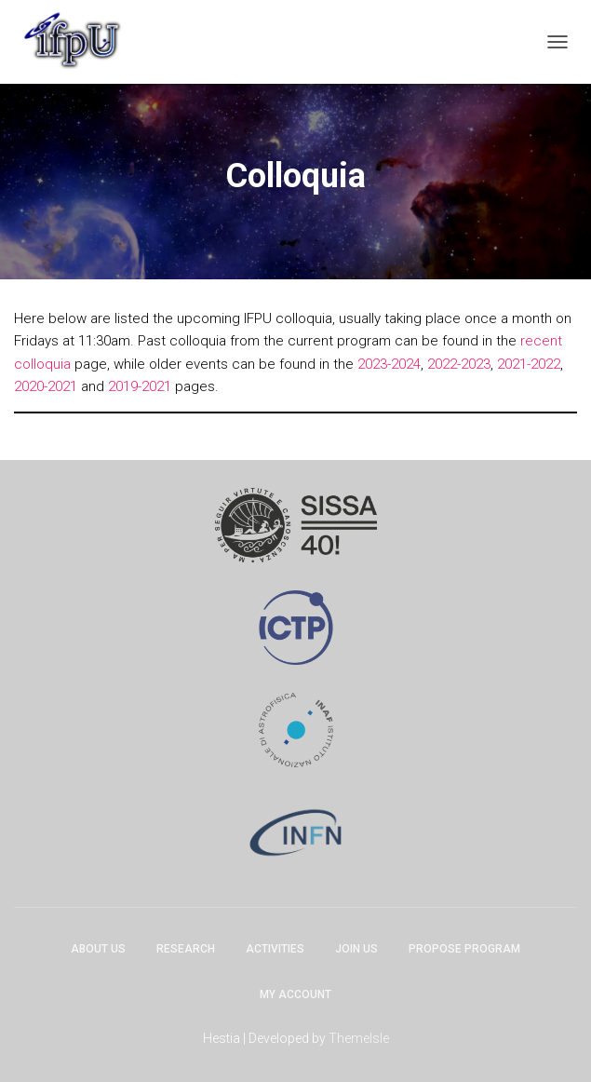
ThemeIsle (359, 1038)
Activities (275, 948)
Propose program (464, 948)
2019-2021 (139, 386)
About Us (98, 948)
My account (295, 994)
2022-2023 (458, 364)
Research (185, 948)
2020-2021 (45, 386)
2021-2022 (528, 364)
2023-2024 (389, 364)
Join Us (356, 948)
